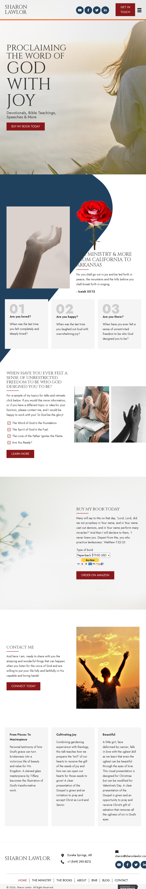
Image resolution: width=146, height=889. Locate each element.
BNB (94, 880)
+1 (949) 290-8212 (79, 862)
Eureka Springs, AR (79, 855)
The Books (64, 880)
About (81, 880)
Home (22, 880)
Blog (106, 880)
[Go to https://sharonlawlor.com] (24, 10)
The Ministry (41, 880)
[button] (80, 10)
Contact (121, 880)
